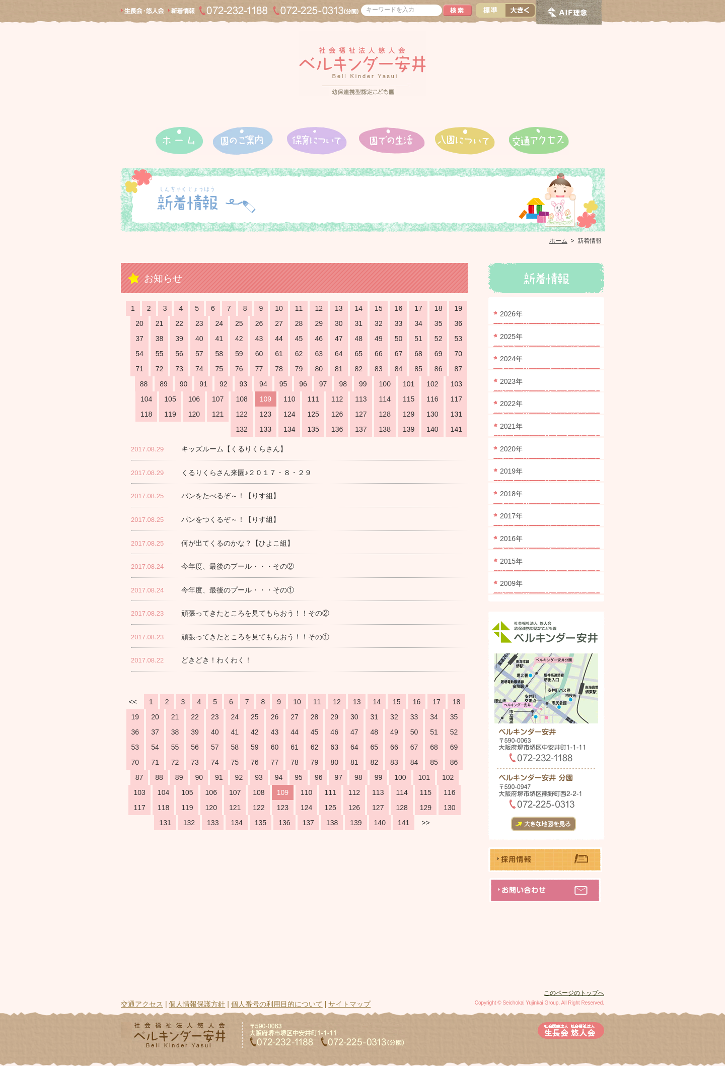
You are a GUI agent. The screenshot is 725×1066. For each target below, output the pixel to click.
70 (458, 354)
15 (379, 308)
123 (265, 414)
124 (289, 414)
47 (339, 339)
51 (418, 339)
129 (408, 414)
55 (160, 354)
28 (299, 323)
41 (219, 339)
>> (425, 823)
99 (363, 384)
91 (203, 384)
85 (418, 369)
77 (259, 369)
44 (279, 339)
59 (239, 354)
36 (458, 323)
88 (144, 384)
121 (218, 414)
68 (418, 354)
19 (458, 308)
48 (359, 339)
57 (199, 354)
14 (359, 308)
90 (184, 384)
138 (385, 429)
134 (289, 429)
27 (279, 323)
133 (265, 429)
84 (399, 369)
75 (219, 369)
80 (319, 369)
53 (458, 339)
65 (359, 354)
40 (199, 339)
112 (337, 399)
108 (241, 399)
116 (432, 399)
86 (438, 369)
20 (139, 323)
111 (313, 399)
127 (361, 414)
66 (379, 354)
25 (239, 323)
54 (139, 354)
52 (438, 339)
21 (160, 323)
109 (265, 399)
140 (432, 429)
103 (456, 384)
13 (339, 308)
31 (359, 323)
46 (319, 339)
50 (399, 339)
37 (139, 339)
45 (299, 339)
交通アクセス (142, 1004)
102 (432, 384)
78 (279, 369)
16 (399, 308)
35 (438, 323)
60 (259, 354)
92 (224, 384)
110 (289, 399)
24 (219, 323)
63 (319, 354)
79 (299, 369)
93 (244, 384)
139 (408, 429)
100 (385, 384)
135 (313, 429)
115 (408, 399)
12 (319, 308)
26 (259, 323)
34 (418, 323)
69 (438, 354)
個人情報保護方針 (197, 1004)
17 (418, 308)
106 (194, 399)
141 (456, 429)
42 (239, 339)
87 (458, 369)
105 (170, 399)
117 (456, 399)
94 (263, 384)
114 (385, 399)
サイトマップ (349, 1004)
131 (456, 414)
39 (179, 339)
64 (339, 354)
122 (241, 414)
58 (219, 354)
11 (299, 308)
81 (339, 369)
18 (438, 308)
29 (319, 323)
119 (170, 414)
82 (359, 369)
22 (179, 323)
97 (323, 384)
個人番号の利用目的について (277, 1004)
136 (337, 429)
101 (408, 384)
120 (194, 414)
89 (164, 384)
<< (133, 702)
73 (179, 369)
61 (279, 354)
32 (379, 323)
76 (239, 369)
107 (218, 399)
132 (241, 429)
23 (199, 323)
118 (146, 414)
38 (160, 339)
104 (146, 399)
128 (385, 414)
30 (339, 323)
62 (299, 354)
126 (337, 414)
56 (179, 354)
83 (379, 369)
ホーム (558, 240)
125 (313, 414)
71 (139, 369)
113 (361, 399)
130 (432, 414)
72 (160, 369)
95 (283, 384)
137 (361, 429)
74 (199, 369)
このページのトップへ (574, 992)
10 (279, 308)
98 (343, 384)
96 (303, 384)
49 (379, 339)
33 (399, 323)
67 (399, 354)
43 (259, 339)
